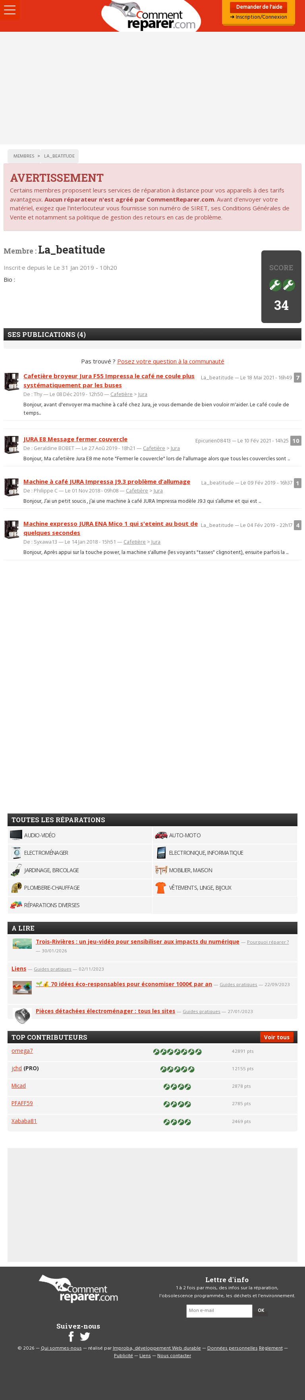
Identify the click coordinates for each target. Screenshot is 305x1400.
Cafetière (121, 394)
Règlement (271, 1348)
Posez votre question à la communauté (170, 361)
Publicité (123, 1356)
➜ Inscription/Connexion (258, 17)
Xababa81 (24, 1121)
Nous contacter (174, 1356)
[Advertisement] (152, 88)
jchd (17, 1068)
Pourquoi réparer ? (268, 942)
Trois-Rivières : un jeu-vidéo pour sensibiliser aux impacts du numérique (137, 941)
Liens (19, 968)
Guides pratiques (52, 969)
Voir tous (277, 1037)
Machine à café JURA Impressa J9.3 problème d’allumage (106, 481)
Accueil (152, 16)
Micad (19, 1085)
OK (261, 1311)
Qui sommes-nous (61, 1348)
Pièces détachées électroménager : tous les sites (105, 1011)
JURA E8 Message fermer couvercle (75, 439)
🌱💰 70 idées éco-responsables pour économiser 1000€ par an (124, 984)
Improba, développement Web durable (157, 1348)
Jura (142, 394)
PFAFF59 (22, 1103)
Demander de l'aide (258, 7)
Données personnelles (232, 1348)
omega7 (22, 1050)
